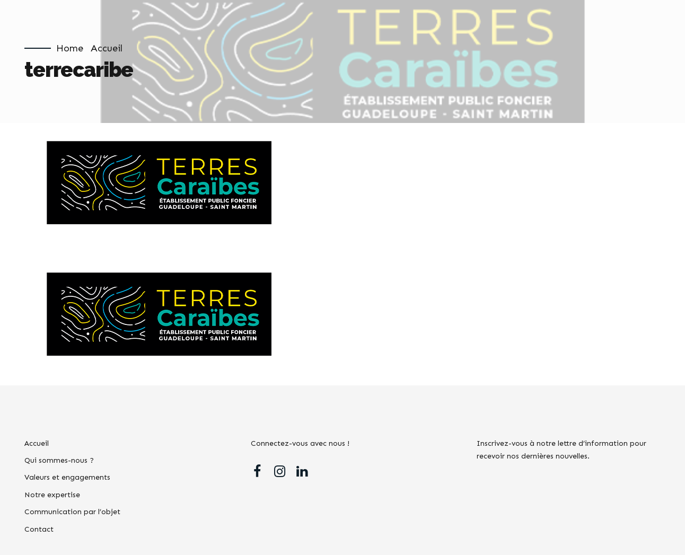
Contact (39, 529)
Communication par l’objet (72, 511)
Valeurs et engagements (67, 477)
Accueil (106, 48)
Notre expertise (52, 494)
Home (69, 48)
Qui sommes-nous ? (59, 460)
